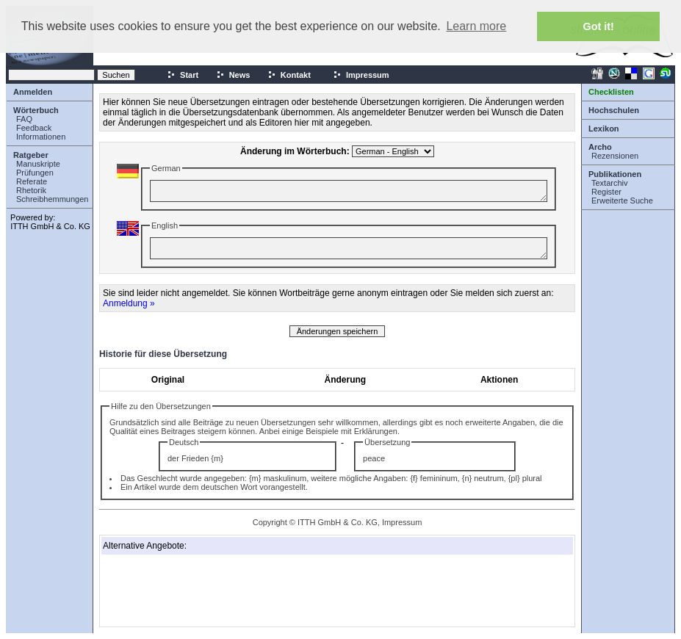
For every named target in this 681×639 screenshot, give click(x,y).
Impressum (361, 75)
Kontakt (289, 75)
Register (606, 191)
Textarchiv (609, 182)
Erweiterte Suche (622, 200)
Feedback (33, 127)
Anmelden (32, 91)
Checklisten (611, 91)
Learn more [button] (476, 26)
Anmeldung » (129, 303)
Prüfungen (35, 172)
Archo (600, 146)
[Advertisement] (176, 590)
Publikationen (614, 174)
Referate (31, 181)
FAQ (24, 119)
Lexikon (603, 128)
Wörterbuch (36, 110)
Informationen (40, 136)
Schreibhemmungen (52, 199)
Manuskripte (38, 163)
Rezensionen (614, 155)
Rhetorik (31, 190)
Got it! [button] (598, 26)
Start (182, 75)
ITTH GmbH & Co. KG (50, 226)
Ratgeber (30, 155)
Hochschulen (613, 110)
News (233, 75)
